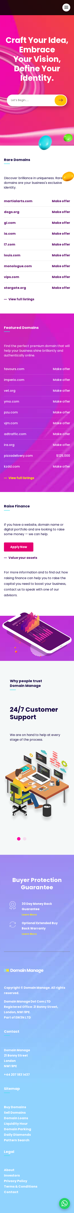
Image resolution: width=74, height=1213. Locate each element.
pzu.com (11, 412)
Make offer (61, 201)
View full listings (21, 299)
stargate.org (15, 288)
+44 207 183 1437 (17, 1075)
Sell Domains (15, 1112)
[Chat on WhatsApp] (64, 1203)
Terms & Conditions (20, 1186)
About (9, 1170)
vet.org (9, 390)
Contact (11, 1192)
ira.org (9, 445)
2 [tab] (25, 839)
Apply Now (18, 547)
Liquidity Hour (16, 1123)
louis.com (12, 255)
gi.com (10, 222)
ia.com (10, 233)
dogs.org (11, 212)
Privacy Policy (15, 1181)
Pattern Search (16, 1140)
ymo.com (11, 401)
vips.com (11, 277)
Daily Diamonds (17, 1134)
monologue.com (18, 266)
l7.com (9, 244)
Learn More (29, 914)
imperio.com (14, 380)
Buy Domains (15, 1107)
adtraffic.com (15, 434)
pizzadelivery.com (18, 455)
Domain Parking (17, 1129)
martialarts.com (18, 201)
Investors (12, 1175)
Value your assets (22, 558)
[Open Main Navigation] (66, 7)
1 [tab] (19, 839)
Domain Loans (16, 1118)
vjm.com (11, 423)
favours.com (14, 369)
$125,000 (63, 455)
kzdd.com (12, 466)
